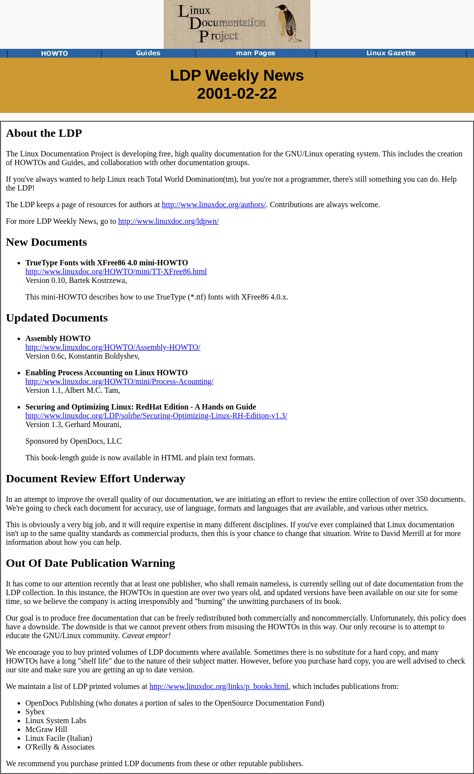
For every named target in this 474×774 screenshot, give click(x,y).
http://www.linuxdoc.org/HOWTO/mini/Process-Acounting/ (119, 381)
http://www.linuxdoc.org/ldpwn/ (168, 221)
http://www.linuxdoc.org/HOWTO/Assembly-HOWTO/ (112, 347)
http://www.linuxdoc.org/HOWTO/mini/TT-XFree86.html (116, 271)
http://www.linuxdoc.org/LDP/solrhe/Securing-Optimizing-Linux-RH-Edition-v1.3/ (156, 415)
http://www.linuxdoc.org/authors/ (214, 204)
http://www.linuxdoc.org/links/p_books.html (219, 686)
